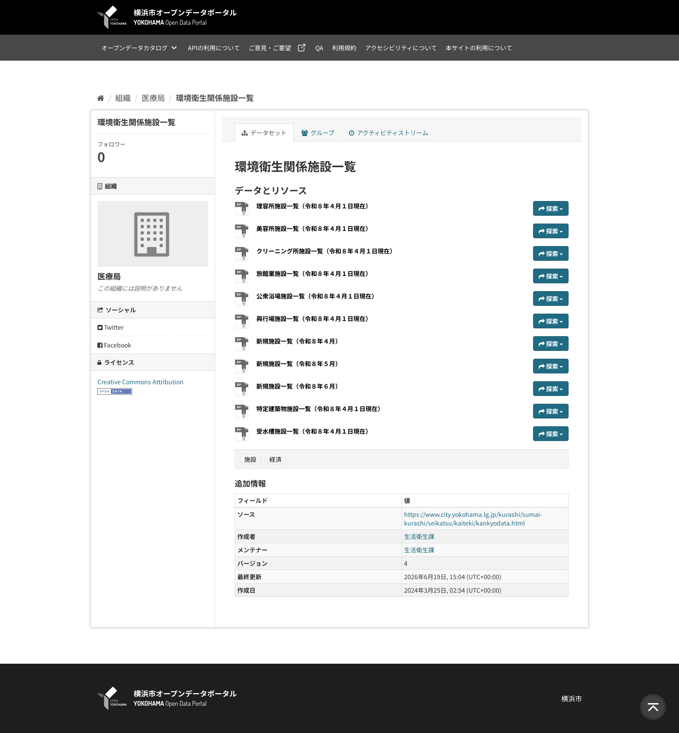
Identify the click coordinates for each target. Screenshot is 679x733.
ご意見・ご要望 (270, 47)
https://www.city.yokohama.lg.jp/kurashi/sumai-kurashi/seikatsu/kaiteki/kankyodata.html (473, 518)
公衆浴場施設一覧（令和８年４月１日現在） (317, 296)
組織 (123, 97)
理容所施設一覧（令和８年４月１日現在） (318, 205)
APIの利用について (214, 47)
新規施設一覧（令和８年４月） (298, 341)
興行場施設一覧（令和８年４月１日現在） (314, 318)
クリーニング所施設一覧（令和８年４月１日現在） (326, 250)
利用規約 (344, 47)
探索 (551, 208)
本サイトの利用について (479, 47)
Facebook (114, 345)
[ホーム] (100, 97)
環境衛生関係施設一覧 (215, 97)
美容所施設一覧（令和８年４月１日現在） (318, 228)
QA (319, 47)
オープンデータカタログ (134, 47)
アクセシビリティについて (401, 47)
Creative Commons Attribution (140, 381)
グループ (317, 132)
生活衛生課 (419, 536)
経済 (275, 459)
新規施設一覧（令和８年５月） (298, 363)
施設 (250, 459)
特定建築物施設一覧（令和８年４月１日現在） (324, 408)
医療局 (153, 97)
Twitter (110, 327)
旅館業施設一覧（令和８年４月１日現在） (314, 273)
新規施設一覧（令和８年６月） (303, 386)
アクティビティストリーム (388, 132)
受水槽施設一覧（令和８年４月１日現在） (318, 431)
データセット (264, 132)
